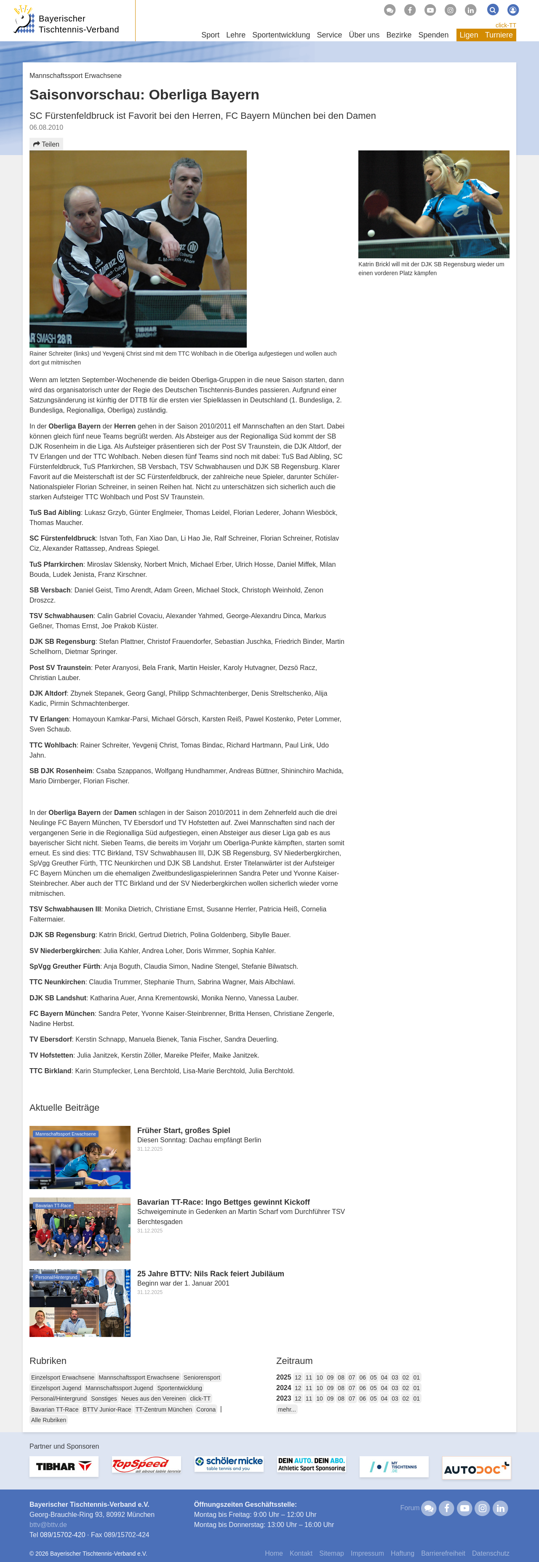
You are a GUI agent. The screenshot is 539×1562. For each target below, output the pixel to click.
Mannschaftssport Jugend (119, 1388)
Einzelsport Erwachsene (62, 1377)
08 (341, 1377)
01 (416, 1377)
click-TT (506, 25)
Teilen (46, 144)
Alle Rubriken (48, 1420)
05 (373, 1377)
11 (309, 1377)
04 (384, 1377)
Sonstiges (104, 1398)
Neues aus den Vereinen (153, 1398)
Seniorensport (202, 1377)
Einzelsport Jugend (56, 1388)
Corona (206, 1409)
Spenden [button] (434, 35)
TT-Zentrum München (164, 1409)
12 (298, 1377)
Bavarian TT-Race (55, 1409)
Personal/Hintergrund (59, 1398)
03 (395, 1377)
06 (363, 1377)
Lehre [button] (235, 35)
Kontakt (301, 1553)
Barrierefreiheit (443, 1553)
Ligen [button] (469, 35)
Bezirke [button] (398, 35)
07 (352, 1377)
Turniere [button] (499, 35)
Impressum (367, 1553)
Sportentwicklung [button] (281, 35)
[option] (64, 1471)
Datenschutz (491, 1553)
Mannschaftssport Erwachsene (139, 1377)
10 (319, 1377)
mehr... (287, 1409)
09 (330, 1377)
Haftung (402, 1553)
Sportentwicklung (179, 1388)
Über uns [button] (364, 35)
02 (406, 1377)
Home (274, 1553)
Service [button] (329, 35)
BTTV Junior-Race (107, 1409)
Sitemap (331, 1553)
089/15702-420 (62, 1534)
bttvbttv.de (48, 1524)
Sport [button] (210, 35)
